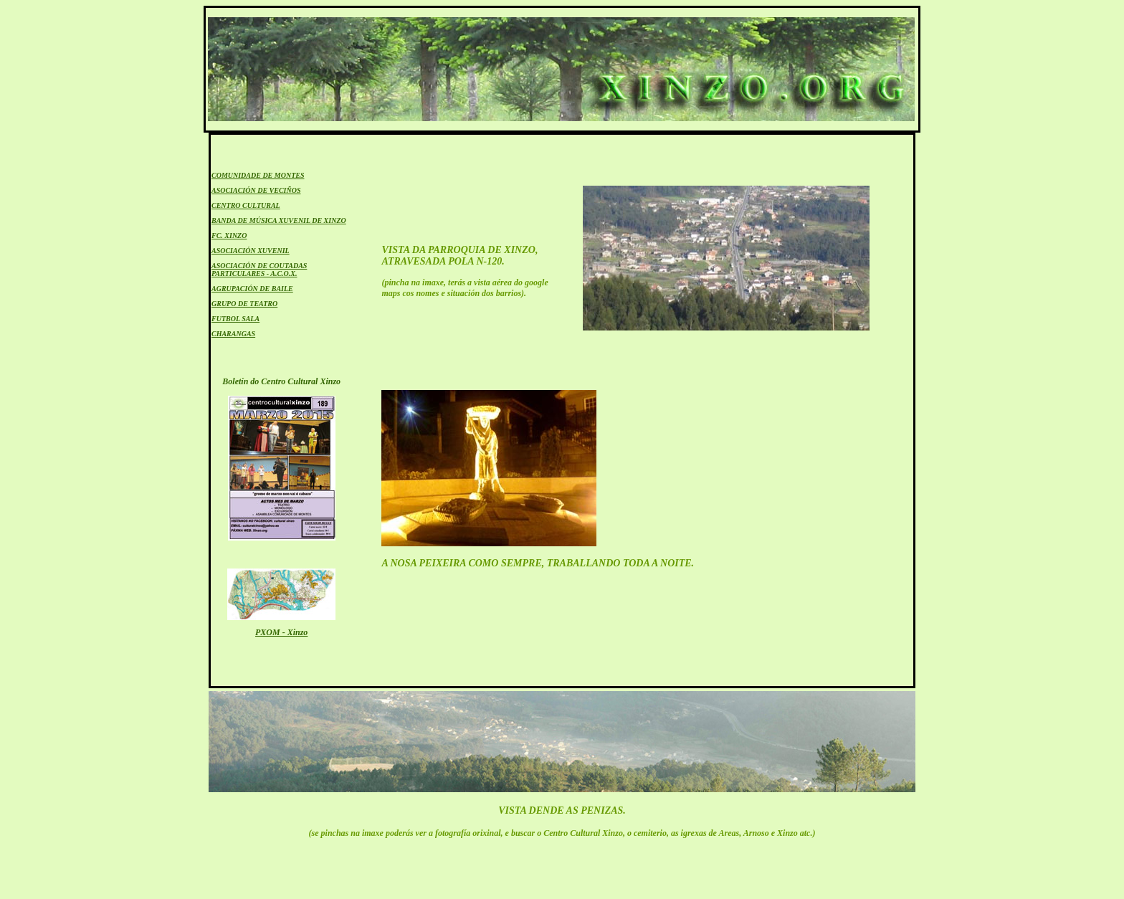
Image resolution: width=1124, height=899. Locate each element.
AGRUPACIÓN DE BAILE (252, 288)
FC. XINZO (229, 235)
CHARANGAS (233, 334)
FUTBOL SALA (235, 319)
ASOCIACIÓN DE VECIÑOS (256, 190)
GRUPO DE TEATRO (244, 304)
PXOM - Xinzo (281, 632)
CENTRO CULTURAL (245, 205)
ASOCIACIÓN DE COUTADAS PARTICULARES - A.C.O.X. (259, 269)
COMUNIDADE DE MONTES (257, 175)
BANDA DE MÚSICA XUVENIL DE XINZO (278, 220)
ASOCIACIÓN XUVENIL (250, 251)
